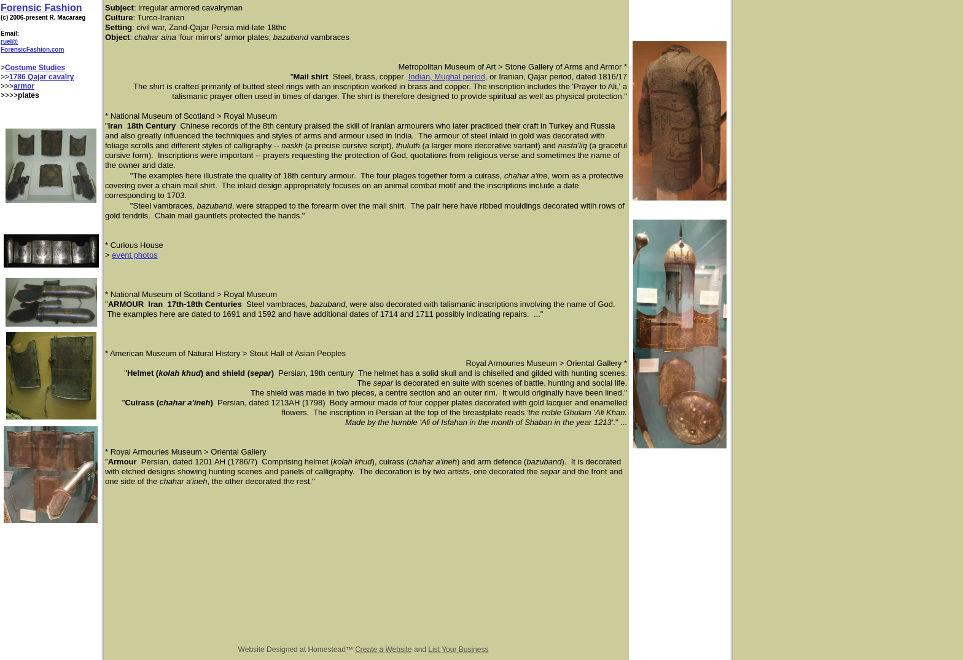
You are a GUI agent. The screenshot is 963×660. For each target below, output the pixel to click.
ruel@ (9, 41)
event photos (134, 255)
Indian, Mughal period (446, 76)
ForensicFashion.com (32, 49)
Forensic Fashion (41, 7)
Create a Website (383, 649)
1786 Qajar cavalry (41, 77)
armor (24, 86)
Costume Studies (35, 67)
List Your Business (458, 649)
